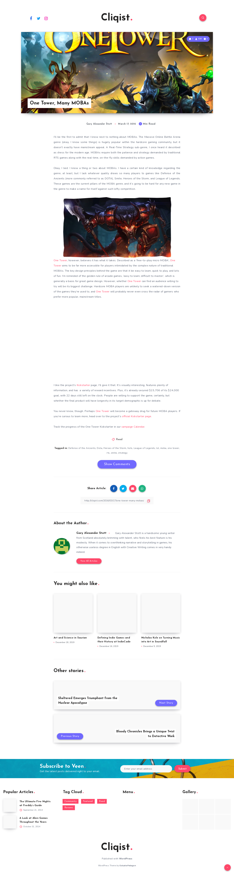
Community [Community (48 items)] (71, 801)
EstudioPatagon (128, 865)
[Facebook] (31, 18)
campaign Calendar (133, 427)
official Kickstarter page (136, 416)
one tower (173, 448)
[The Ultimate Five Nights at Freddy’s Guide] (9, 805)
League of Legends (144, 448)
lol (157, 448)
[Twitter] (39, 18)
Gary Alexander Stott (91, 533)
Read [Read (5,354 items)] (102, 801)
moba (163, 448)
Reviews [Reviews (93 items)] (69, 807)
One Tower (60, 260)
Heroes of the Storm (115, 448)
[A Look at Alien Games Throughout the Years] (9, 822)
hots (130, 448)
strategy (122, 452)
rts (108, 452)
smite (114, 452)
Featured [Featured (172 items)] (88, 801)
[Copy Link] (117, 500)
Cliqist (116, 18)
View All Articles (89, 561)
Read (119, 439)
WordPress (125, 858)
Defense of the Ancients (82, 448)
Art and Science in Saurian (70, 638)
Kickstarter (83, 385)
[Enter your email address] (146, 768)
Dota (99, 448)
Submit (182, 769)
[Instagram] (46, 18)
